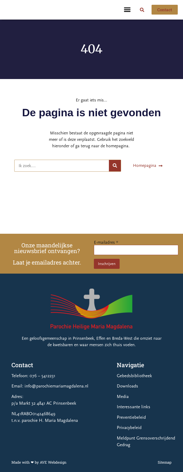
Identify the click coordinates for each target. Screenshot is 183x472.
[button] (127, 9)
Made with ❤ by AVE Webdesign (38, 462)
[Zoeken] (115, 165)
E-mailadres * (106, 242)
